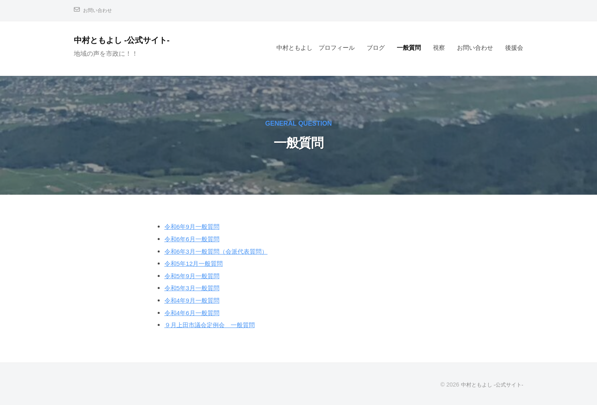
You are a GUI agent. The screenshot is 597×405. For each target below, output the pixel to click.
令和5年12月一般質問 (197, 263)
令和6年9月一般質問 (195, 226)
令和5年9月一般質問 (195, 276)
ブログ (376, 47)
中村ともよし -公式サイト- (128, 40)
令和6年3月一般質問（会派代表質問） (222, 251)
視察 (439, 47)
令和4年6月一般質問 (195, 313)
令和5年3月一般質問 (195, 288)
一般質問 (409, 47)
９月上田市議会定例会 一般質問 (215, 325)
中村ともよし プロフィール (315, 47)
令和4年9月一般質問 (195, 300)
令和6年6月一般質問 (195, 239)
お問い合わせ (100, 10)
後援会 (514, 47)
